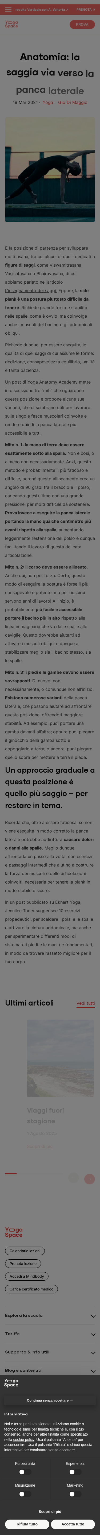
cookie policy (23, 1439)
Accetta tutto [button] (72, 1524)
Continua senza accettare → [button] (50, 1400)
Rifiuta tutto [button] (27, 1524)
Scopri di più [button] (50, 1511)
